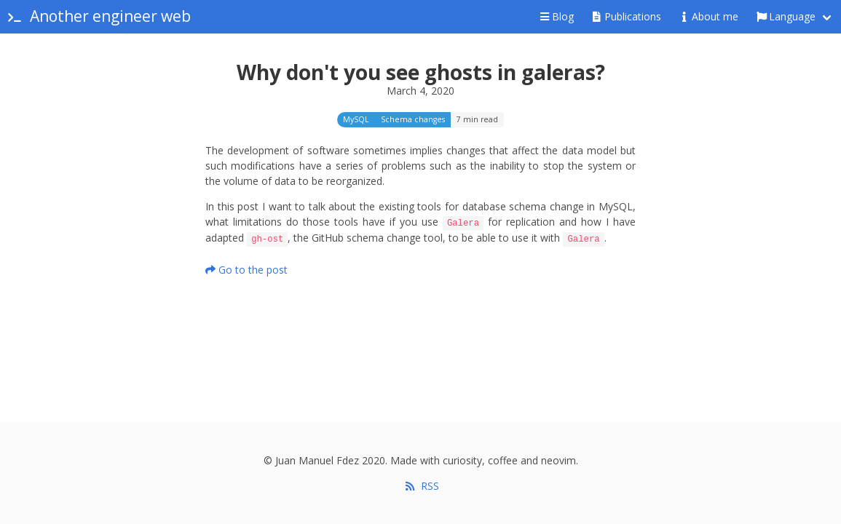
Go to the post (246, 268)
